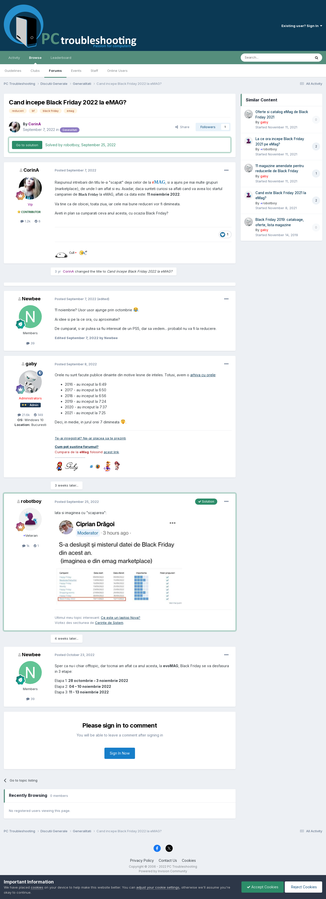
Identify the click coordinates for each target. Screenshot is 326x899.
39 (30, 343)
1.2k (25, 221)
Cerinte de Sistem (109, 623)
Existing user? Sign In (301, 26)
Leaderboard (61, 58)
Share (182, 127)
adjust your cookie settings (157, 887)
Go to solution (27, 145)
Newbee (31, 298)
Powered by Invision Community (163, 871)
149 (38, 415)
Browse (35, 60)
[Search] (263, 57)
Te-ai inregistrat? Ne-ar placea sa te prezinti (90, 438)
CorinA (31, 170)
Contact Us (168, 860)
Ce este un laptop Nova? (120, 617)
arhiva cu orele (202, 375)
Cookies (189, 860)
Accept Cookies (262, 887)
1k (26, 546)
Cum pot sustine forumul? (77, 447)
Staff (94, 71)
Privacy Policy (142, 860)
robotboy (31, 501)
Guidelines (13, 71)
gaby (31, 363)
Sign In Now (120, 753)
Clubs (35, 71)
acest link (111, 452)
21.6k (24, 415)
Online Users (117, 71)
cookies (37, 887)
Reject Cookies (303, 887)
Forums (55, 71)
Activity (14, 58)
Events (76, 71)
